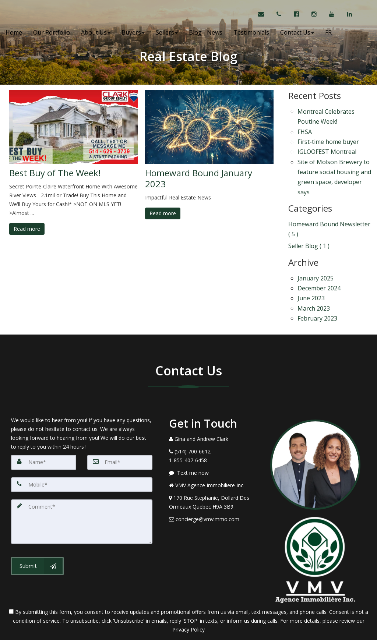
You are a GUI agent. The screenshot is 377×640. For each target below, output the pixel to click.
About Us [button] (95, 33)
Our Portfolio (51, 33)
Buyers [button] (133, 33)
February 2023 (317, 291)
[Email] (119, 434)
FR (328, 33)
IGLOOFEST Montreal (326, 144)
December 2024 (319, 266)
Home (14, 33)
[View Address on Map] (214, 474)
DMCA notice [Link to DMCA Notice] (188, 631)
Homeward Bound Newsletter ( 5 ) (329, 213)
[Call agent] (279, 15)
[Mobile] (81, 456)
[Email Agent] (264, 15)
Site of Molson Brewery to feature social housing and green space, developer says (334, 165)
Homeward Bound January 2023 (198, 178)
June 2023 (311, 275)
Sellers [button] (167, 33)
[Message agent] (214, 445)
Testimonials (251, 33)
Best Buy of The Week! (55, 172)
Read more (27, 228)
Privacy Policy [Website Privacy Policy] (188, 601)
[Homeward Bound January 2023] (209, 127)
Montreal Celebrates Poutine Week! (326, 115)
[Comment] (81, 493)
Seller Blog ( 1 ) (309, 227)
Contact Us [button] (297, 33)
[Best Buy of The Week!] (73, 127)
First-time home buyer (328, 136)
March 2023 (313, 283)
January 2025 (315, 258)
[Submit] (37, 537)
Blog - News (205, 33)
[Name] (43, 434)
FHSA (304, 128)
